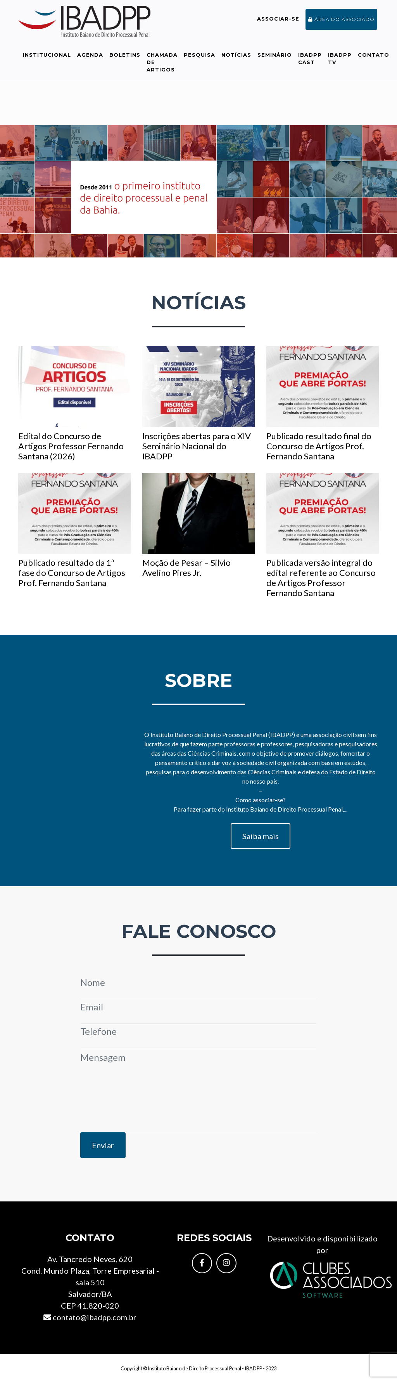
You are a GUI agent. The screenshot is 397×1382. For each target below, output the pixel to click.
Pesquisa (199, 55)
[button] (30, 191)
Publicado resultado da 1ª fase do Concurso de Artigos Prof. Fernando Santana (74, 530)
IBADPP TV (340, 58)
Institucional (47, 55)
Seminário (274, 55)
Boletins (124, 55)
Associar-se (278, 19)
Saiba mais (260, 836)
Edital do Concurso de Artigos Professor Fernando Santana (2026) (74, 403)
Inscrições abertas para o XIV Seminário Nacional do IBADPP (198, 403)
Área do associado (341, 19)
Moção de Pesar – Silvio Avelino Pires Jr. (198, 525)
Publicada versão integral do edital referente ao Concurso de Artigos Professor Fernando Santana (322, 535)
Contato (373, 55)
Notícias (236, 55)
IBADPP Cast (310, 58)
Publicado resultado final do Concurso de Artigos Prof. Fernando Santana (322, 403)
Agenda (90, 55)
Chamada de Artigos (162, 62)
